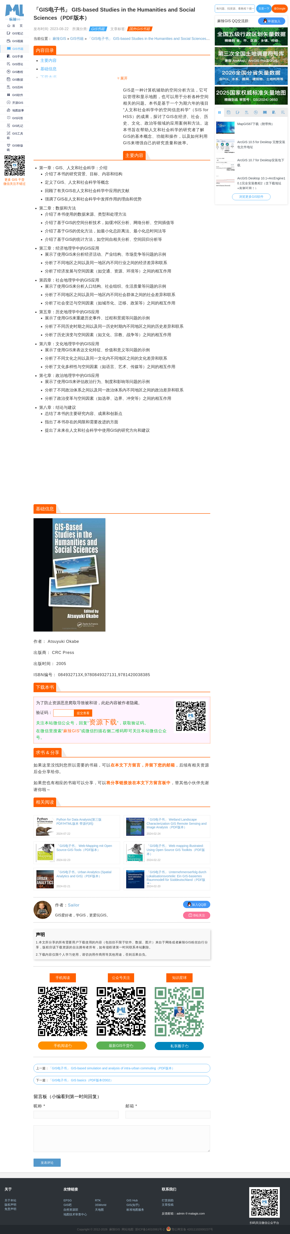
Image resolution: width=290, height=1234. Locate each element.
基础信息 (48, 69)
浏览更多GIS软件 (251, 196)
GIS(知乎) (132, 1205)
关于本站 (10, 1200)
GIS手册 (15, 56)
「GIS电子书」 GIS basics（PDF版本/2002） (81, 1080)
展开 (124, 78)
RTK (98, 1200)
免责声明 (10, 1209)
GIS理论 (15, 64)
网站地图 (127, 1229)
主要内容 (48, 60)
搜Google (279, 8)
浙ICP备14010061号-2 (149, 1229)
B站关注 (196, 915)
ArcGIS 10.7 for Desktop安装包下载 (260, 162)
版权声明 (10, 1204)
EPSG (67, 1200)
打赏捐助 (168, 1200)
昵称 (39, 1106)
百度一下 (264, 8)
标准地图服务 (135, 1209)
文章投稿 (168, 1204)
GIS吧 (67, 1205)
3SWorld (100, 1205)
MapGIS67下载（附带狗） (256, 124)
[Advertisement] (78, 118)
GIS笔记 (15, 33)
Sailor (74, 905)
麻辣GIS (59, 39)
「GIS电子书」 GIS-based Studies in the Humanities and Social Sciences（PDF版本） (158, 39)
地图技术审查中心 (75, 1214)
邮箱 (131, 1106)
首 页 (15, 25)
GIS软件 (15, 95)
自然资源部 (70, 1209)
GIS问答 (15, 118)
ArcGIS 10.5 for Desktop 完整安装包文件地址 (261, 144)
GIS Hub (132, 1200)
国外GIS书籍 (140, 29)
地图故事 (15, 110)
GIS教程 (15, 72)
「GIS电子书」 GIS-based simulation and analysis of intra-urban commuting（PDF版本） (112, 1068)
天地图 (99, 1209)
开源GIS (15, 102)
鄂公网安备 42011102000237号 (192, 1229)
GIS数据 (15, 79)
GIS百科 (15, 87)
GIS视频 (15, 41)
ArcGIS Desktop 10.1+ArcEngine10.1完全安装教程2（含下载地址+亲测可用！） (261, 182)
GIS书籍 (15, 49)
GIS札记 (15, 126)
